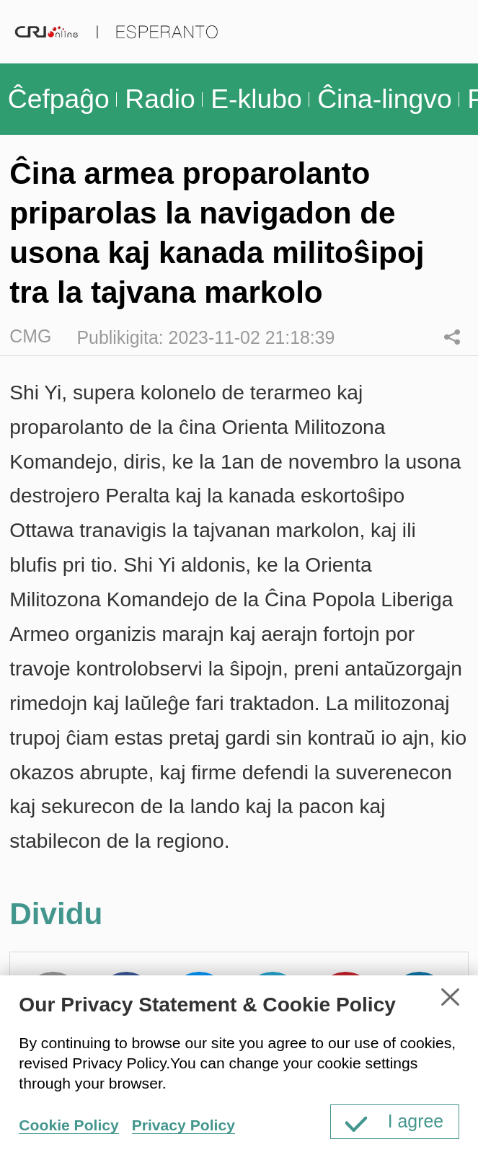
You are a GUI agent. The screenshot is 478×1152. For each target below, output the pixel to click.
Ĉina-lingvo (384, 99)
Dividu (452, 336)
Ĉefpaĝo (59, 99)
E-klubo (256, 99)
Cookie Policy (69, 1125)
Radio (160, 99)
